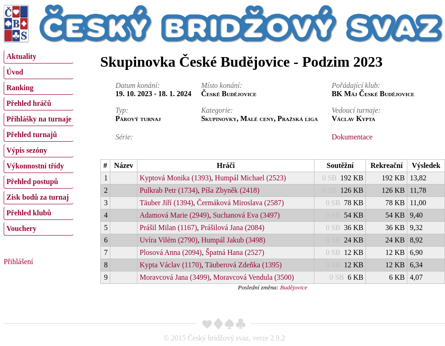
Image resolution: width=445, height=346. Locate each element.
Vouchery (21, 228)
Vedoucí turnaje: (355, 110)
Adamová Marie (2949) (174, 215)
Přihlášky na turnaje (38, 119)
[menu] (39, 142)
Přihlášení (18, 261)
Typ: (121, 110)
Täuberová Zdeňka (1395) (243, 265)
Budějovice (293, 287)
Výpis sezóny (26, 150)
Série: (124, 137)
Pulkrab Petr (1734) (169, 190)
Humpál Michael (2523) (250, 178)
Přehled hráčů (28, 103)
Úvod (14, 72)
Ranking (20, 88)
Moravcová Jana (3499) (175, 277)
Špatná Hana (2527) (234, 252)
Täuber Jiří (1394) (166, 203)
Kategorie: (217, 110)
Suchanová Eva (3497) (246, 215)
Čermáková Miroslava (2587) (240, 203)
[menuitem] (39, 56)
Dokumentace (351, 137)
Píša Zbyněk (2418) (230, 190)
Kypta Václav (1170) (170, 265)
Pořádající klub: (355, 85)
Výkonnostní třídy (35, 166)
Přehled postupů (32, 181)
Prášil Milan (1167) (168, 227)
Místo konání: (221, 85)
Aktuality (21, 56)
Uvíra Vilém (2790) (169, 240)
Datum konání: (137, 85)
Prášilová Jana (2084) (233, 227)
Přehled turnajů (31, 134)
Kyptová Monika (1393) (175, 178)
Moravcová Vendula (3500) (253, 277)
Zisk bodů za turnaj (37, 197)
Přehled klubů (28, 213)
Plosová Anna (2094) (171, 252)
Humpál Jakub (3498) (233, 240)
